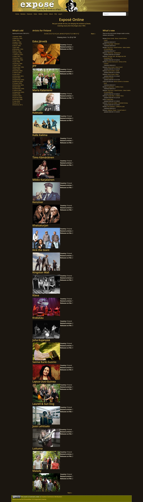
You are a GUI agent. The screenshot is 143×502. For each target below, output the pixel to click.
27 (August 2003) (17, 83)
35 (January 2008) (17, 97)
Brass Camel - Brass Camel (115, 67)
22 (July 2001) (16, 74)
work (25, 497)
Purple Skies (109, 99)
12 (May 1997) (16, 56)
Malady (36, 471)
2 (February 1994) (17, 38)
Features (29, 14)
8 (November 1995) (17, 49)
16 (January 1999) (17, 63)
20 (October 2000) (17, 71)
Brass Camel (109, 78)
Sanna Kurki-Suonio (44, 362)
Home (17, 14)
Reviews (23, 14)
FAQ (55, 14)
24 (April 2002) (16, 78)
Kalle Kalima (39, 135)
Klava (35, 295)
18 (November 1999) (18, 67)
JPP (34, 66)
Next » (93, 34)
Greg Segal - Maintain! (113, 44)
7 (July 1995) (15, 47)
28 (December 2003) (18, 85)
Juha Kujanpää (41, 340)
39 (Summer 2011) (17, 105)
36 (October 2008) (17, 99)
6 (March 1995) (16, 45)
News (35, 14)
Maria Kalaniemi (42, 90)
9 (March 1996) (16, 51)
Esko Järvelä (39, 41)
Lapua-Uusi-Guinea (44, 381)
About (51, 14)
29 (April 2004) (16, 87)
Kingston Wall (40, 272)
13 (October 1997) (17, 58)
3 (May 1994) (16, 40)
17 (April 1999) (16, 65)
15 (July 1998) (16, 62)
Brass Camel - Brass (113, 74)
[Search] (114, 14)
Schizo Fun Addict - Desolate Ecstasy (118, 103)
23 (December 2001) (18, 76)
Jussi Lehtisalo (41, 426)
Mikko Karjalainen (43, 179)
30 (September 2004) (18, 88)
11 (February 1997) (17, 54)
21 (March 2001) (16, 72)
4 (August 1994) (16, 42)
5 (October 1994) (17, 44)
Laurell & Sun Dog (43, 404)
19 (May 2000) (16, 69)
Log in (60, 14)
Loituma (37, 448)
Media (40, 14)
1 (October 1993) (17, 36)
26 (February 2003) (17, 81)
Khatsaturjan (40, 225)
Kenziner (37, 202)
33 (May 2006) (16, 94)
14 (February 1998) (17, 60)
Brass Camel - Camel (113, 71)
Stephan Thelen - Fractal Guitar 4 (117, 110)
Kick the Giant (40, 250)
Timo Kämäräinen (43, 157)
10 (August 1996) (17, 53)
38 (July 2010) (16, 103)
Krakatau (38, 317)
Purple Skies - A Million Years (115, 87)
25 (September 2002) (18, 79)
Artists (46, 14)
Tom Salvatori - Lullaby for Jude (116, 106)
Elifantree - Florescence (114, 53)
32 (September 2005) (18, 92)
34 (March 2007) (16, 96)
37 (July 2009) (16, 101)
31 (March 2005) (16, 90)
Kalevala (37, 112)
